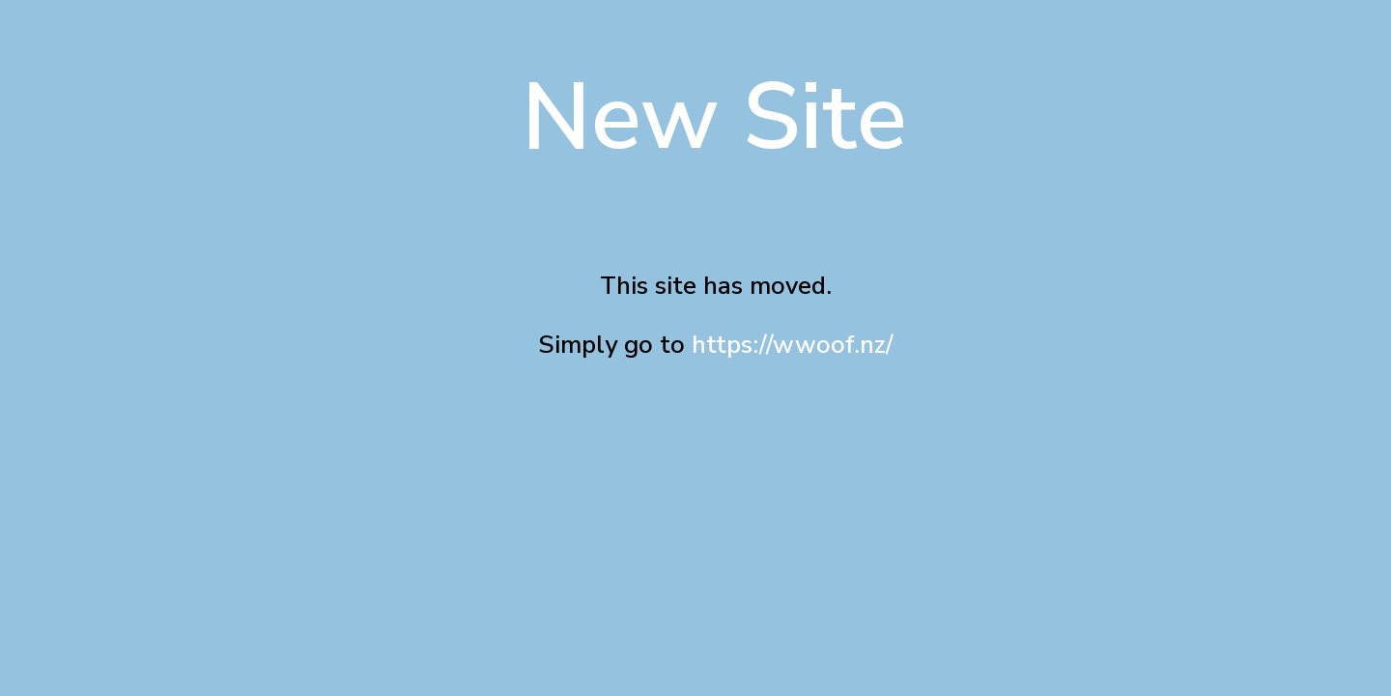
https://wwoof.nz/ (793, 345)
